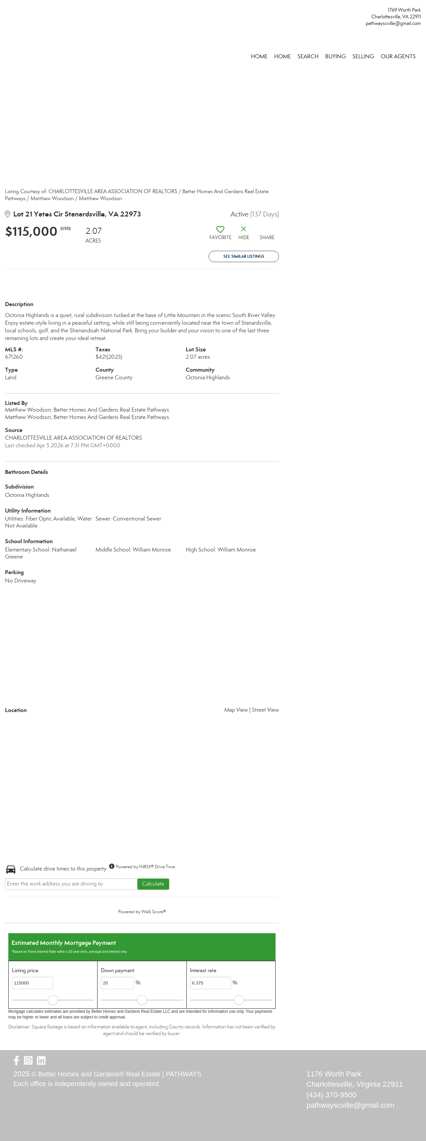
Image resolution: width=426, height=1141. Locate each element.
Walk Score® (153, 912)
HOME (282, 56)
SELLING (363, 56)
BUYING (335, 56)
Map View (236, 709)
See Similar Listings (243, 256)
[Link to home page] (7, 12)
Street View (265, 709)
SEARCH (308, 56)
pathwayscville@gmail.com (393, 23)
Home (259, 56)
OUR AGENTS (398, 56)
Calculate (153, 883)
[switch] (220, 235)
